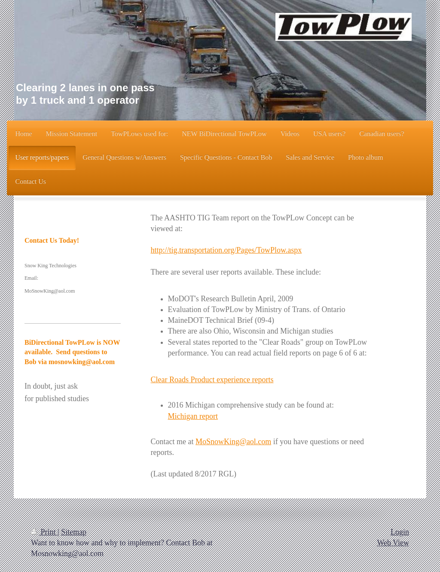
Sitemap (73, 532)
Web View (393, 542)
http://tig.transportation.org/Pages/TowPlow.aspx (226, 250)
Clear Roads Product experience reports (212, 379)
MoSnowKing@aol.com (233, 441)
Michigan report (193, 416)
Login (400, 532)
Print (44, 532)
